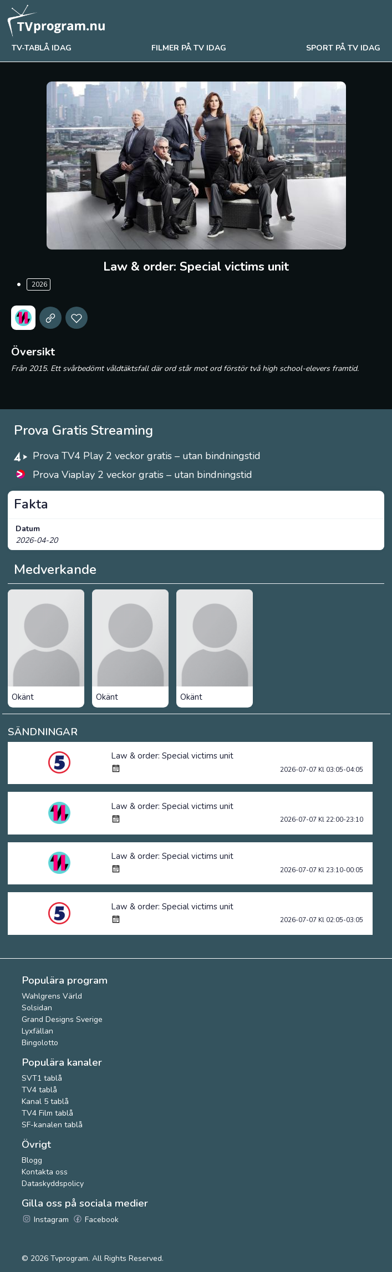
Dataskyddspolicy (53, 1183)
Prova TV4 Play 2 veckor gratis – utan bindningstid (147, 455)
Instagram (45, 1219)
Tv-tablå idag (42, 48)
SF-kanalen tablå (52, 1125)
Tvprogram (69, 1258)
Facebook (96, 1219)
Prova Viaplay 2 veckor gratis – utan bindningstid (142, 474)
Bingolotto (40, 1042)
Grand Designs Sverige (62, 1019)
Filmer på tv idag (188, 48)
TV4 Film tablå (47, 1113)
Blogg (32, 1160)
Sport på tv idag (343, 48)
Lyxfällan (37, 1031)
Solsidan (37, 1008)
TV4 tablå (39, 1090)
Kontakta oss (45, 1172)
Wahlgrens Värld (52, 996)
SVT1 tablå (42, 1078)
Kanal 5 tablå (45, 1101)
